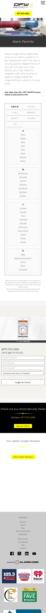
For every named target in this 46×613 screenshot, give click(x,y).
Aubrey (23, 161)
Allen (23, 146)
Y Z (14, 124)
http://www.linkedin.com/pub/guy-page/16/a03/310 (27, 553)
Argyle (23, 153)
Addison (23, 138)
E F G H (31, 106)
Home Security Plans (23, 531)
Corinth (23, 238)
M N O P (31, 112)
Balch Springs (23, 173)
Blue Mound (23, 188)
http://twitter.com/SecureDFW (19, 553)
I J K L (15, 112)
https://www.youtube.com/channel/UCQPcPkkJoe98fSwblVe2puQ (34, 553)
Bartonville (23, 177)
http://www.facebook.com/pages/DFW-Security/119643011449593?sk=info (12, 553)
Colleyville (23, 223)
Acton (23, 135)
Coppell (23, 234)
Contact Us (23, 548)
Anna (23, 150)
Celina (23, 216)
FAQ (23, 545)
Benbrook (23, 184)
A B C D (14, 106)
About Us (23, 522)
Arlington (23, 157)
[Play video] (23, 330)
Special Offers (23, 426)
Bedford (23, 181)
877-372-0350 (28, 417)
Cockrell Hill (23, 219)
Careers (23, 525)
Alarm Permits (23, 539)
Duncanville (23, 269)
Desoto (23, 266)
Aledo (23, 142)
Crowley (23, 242)
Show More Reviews (23, 457)
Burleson (23, 196)
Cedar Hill (23, 212)
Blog (23, 528)
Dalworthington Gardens (23, 258)
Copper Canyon (23, 231)
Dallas (23, 254)
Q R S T (14, 118)
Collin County (23, 227)
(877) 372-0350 (10, 349)
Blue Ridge (23, 192)
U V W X (31, 118)
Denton (23, 262)
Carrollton (23, 208)
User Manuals (23, 542)
